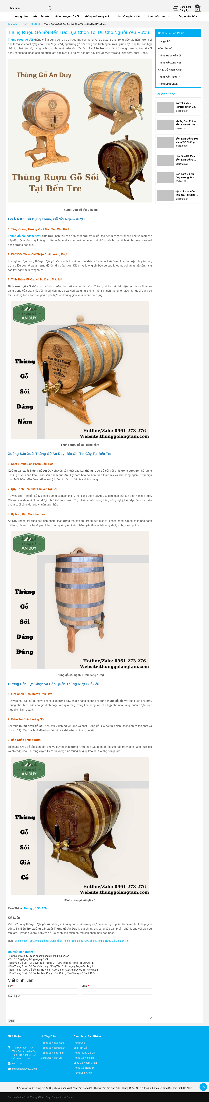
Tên (10, 985)
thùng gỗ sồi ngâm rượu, (63, 940)
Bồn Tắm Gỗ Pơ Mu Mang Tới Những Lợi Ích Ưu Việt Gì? (187, 142)
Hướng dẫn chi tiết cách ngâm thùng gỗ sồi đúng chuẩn (39, 956)
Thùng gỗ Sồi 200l (35, 908)
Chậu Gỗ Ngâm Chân (85, 1062)
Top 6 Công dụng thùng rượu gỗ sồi (28, 959)
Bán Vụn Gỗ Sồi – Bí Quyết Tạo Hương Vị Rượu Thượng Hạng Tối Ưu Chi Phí (51, 962)
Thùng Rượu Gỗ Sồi (84, 1052)
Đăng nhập (186, 7)
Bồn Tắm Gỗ (80, 1047)
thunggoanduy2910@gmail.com (29, 1068)
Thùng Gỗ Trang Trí (83, 1067)
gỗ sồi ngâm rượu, (25, 940)
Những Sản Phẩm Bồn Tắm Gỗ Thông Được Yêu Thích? (187, 124)
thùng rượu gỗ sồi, (87, 940)
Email (85, 985)
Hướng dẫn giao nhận (52, 1052)
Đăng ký (184, 10)
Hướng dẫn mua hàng (52, 1042)
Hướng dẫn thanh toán (53, 1047)
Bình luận (14, 996)
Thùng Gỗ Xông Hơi (84, 1057)
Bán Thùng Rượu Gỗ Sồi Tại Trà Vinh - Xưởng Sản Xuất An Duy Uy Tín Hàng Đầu (53, 969)
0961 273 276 (19, 1063)
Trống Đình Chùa (82, 1072)
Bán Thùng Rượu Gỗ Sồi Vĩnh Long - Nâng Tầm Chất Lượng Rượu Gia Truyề (51, 966)
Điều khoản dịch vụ (51, 1057)
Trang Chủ (79, 1042)
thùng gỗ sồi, (42, 940)
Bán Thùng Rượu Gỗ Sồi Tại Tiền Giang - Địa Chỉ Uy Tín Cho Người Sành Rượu (52, 973)
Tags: (11, 940)
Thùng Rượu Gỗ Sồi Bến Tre (113, 940)
